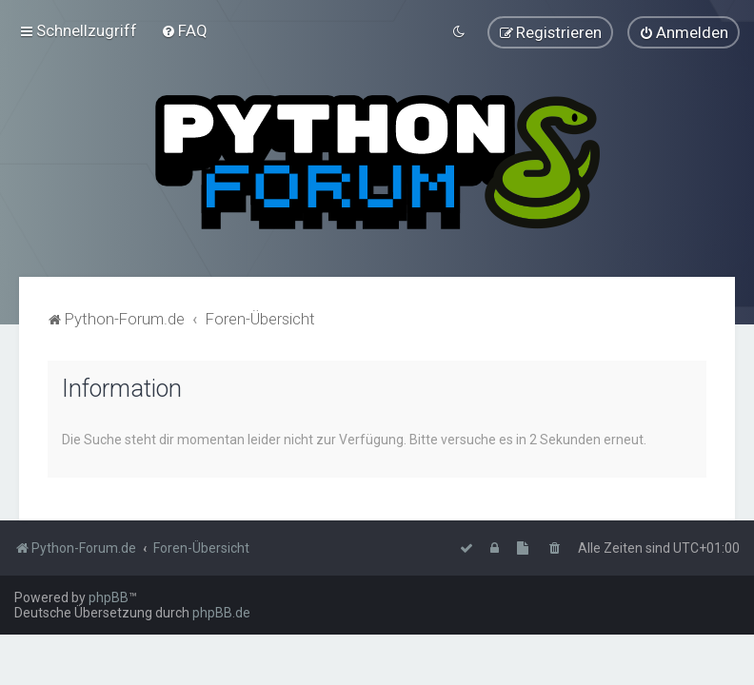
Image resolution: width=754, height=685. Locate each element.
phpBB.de (221, 612)
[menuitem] (184, 30)
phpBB (109, 597)
